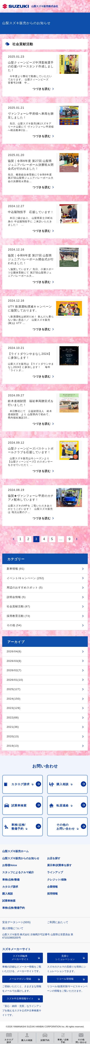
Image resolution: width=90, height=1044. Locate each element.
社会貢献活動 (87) (18, 606)
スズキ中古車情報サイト (20, 998)
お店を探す (53, 858)
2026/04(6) (14, 651)
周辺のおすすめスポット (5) (25, 587)
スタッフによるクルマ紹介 (18, 872)
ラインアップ (55, 872)
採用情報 (52, 893)
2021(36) (13, 726)
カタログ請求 (10, 886)
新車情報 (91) (16, 568)
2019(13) (13, 745)
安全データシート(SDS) (16, 922)
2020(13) (13, 736)
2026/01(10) (15, 679)
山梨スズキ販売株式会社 (44, 6)
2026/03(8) (14, 660)
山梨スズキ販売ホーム (15, 851)
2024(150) (14, 698)
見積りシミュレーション (65, 958)
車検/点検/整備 (11, 879)
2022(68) (13, 717)
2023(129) (14, 708)
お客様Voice (9, 865)
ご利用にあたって (57, 922)
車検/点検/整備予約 (13, 907)
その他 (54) (14, 625)
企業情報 (52, 886)
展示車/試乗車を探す (59, 865)
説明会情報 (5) (16, 597)
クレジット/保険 (56, 879)
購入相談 (7, 893)
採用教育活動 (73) (18, 615)
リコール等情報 (65, 978)
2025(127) (14, 689)
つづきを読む (42, 88)
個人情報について (12, 928)
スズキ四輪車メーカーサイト (20, 958)
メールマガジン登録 (20, 978)
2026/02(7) (14, 670)
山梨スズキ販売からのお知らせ (20, 858)
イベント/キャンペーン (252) (25, 578)
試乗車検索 (8, 900)
